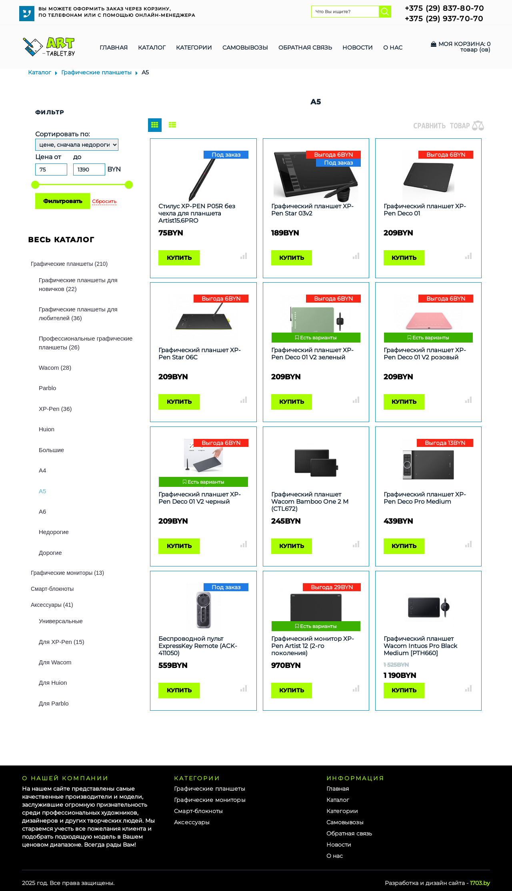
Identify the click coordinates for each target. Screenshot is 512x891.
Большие (51, 449)
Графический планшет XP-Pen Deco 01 (425, 210)
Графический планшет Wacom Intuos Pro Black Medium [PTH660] (420, 646)
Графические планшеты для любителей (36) (78, 313)
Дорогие (50, 552)
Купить (179, 257)
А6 (42, 511)
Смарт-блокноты (52, 589)
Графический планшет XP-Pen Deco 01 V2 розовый (425, 354)
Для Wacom (55, 662)
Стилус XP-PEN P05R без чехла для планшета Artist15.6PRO (196, 213)
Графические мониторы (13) (67, 573)
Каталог (39, 72)
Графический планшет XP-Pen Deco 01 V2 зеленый (312, 354)
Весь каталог (61, 239)
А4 (42, 470)
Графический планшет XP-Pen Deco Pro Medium (425, 498)
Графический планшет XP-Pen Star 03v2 (312, 210)
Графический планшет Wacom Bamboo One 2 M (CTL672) (309, 501)
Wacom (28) (55, 367)
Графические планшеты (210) (69, 264)
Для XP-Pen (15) (61, 641)
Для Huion (53, 682)
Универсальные (61, 621)
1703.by (480, 883)
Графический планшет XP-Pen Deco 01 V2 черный (199, 498)
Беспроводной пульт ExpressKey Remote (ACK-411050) (197, 646)
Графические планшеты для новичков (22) (78, 284)
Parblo (47, 388)
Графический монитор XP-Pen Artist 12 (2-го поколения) (312, 646)
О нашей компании (65, 778)
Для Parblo (54, 703)
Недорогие (54, 531)
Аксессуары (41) (52, 605)
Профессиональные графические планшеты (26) (85, 342)
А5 (42, 491)
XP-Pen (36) (55, 408)
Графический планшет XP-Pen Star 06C (199, 354)
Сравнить (243, 256)
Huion (46, 429)
